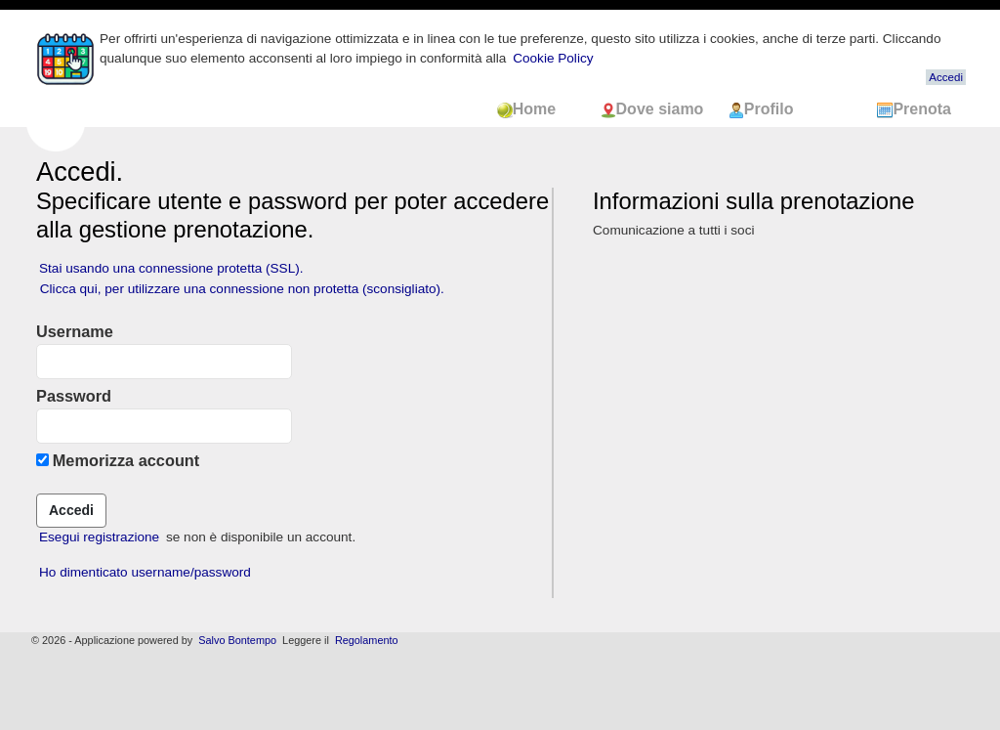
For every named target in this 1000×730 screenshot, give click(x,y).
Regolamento (366, 640)
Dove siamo (654, 109)
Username (74, 331)
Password (73, 396)
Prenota (914, 109)
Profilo (761, 109)
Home (538, 109)
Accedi (946, 77)
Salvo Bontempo (237, 640)
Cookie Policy (553, 58)
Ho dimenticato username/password (145, 572)
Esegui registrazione (99, 537)
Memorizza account (126, 460)
